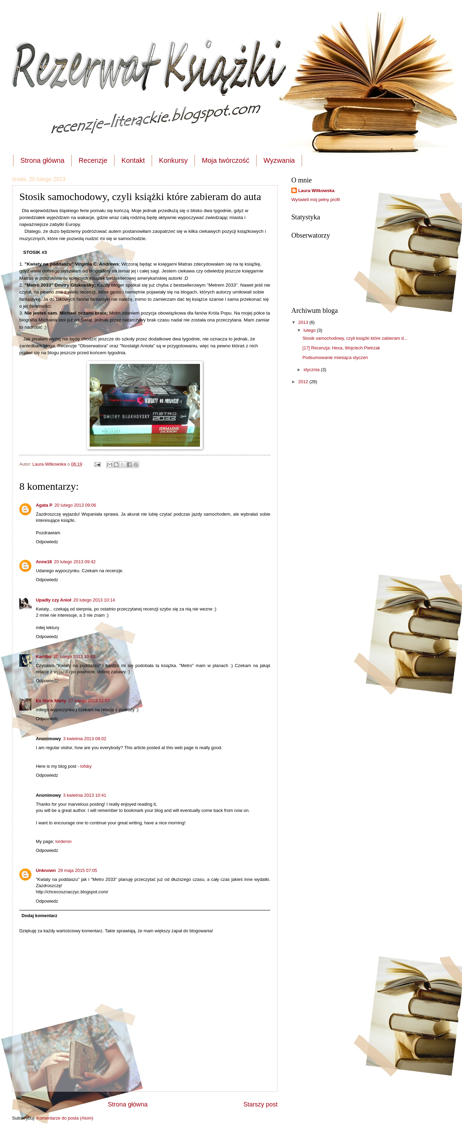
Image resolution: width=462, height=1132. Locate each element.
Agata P (44, 505)
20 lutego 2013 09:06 (75, 505)
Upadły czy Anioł (53, 600)
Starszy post (260, 1104)
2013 (303, 322)
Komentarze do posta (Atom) (65, 1118)
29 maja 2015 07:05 (77, 870)
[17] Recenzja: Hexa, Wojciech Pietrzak (341, 347)
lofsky (86, 766)
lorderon (64, 841)
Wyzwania (279, 160)
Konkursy (173, 160)
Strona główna (42, 160)
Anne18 (44, 561)
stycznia (312, 369)
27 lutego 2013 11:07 (89, 700)
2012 (303, 381)
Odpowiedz (47, 541)
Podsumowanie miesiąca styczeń (335, 357)
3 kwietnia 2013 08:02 (84, 738)
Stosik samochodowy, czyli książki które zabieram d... (355, 338)
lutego (310, 330)
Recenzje (93, 160)
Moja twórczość (225, 160)
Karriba (43, 656)
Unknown (46, 870)
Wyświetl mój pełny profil (315, 199)
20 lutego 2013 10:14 (94, 600)
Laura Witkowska (316, 190)
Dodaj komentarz (39, 915)
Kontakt (133, 160)
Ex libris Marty (51, 700)
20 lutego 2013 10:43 (74, 656)
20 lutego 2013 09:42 (75, 561)
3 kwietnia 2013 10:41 (84, 795)
